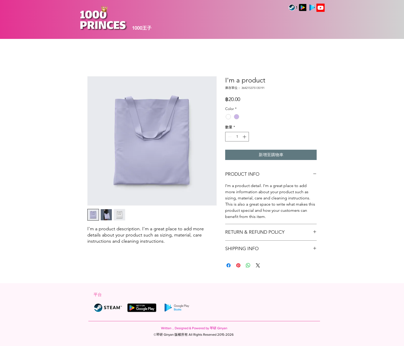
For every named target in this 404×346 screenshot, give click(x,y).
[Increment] (245, 136)
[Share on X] (258, 265)
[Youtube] (320, 8)
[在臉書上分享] (228, 265)
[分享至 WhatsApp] (248, 265)
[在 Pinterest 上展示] (238, 265)
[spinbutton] (237, 136)
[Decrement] (229, 136)
